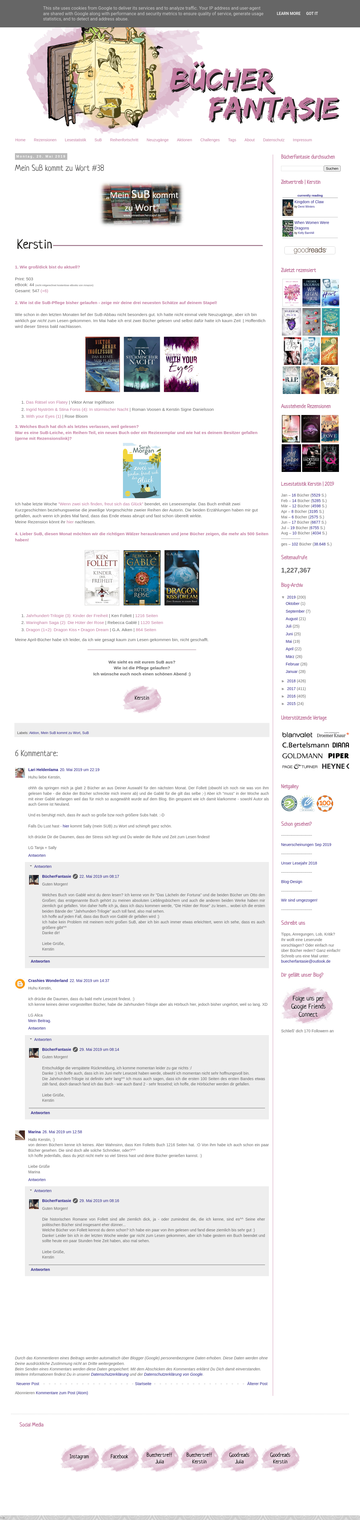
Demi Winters (306, 206)
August (292, 619)
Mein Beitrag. (39, 1020)
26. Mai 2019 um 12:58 (62, 1132)
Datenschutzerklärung (109, 1374)
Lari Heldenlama (43, 769)
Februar (293, 664)
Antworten (37, 855)
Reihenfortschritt (124, 140)
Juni (290, 634)
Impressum (302, 140)
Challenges (210, 140)
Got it (312, 13)
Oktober (293, 603)
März (290, 656)
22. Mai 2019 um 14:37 (89, 980)
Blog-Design (291, 881)
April (290, 649)
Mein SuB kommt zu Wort (60, 733)
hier (66, 826)
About (250, 140)
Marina (34, 1132)
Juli (289, 626)
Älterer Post (257, 1383)
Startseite (143, 1383)
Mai (289, 641)
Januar (292, 671)
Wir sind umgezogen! (299, 900)
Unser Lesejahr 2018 (299, 863)
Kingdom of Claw (309, 202)
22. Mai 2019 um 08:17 (99, 876)
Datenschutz (274, 140)
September (296, 611)
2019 (292, 597)
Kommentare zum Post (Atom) (62, 1393)
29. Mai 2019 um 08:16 (99, 1200)
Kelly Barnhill (306, 232)
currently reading (310, 195)
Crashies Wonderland (48, 980)
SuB (98, 140)
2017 (292, 688)
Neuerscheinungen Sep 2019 (306, 844)
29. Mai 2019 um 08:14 (99, 1049)
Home (20, 140)
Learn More (288, 13)
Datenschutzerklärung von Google (173, 1374)
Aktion (34, 733)
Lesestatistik (75, 140)
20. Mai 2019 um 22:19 (79, 769)
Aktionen (184, 140)
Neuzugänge (158, 140)
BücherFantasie (56, 876)
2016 (292, 696)
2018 (292, 681)
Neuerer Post (27, 1383)
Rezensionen (45, 140)
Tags (232, 140)
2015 (292, 703)
